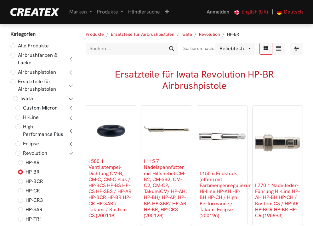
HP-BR (33, 172)
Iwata (26, 98)
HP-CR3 (34, 200)
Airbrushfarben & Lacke (38, 59)
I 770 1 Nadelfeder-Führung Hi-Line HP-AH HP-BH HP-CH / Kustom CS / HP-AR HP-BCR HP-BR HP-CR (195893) (277, 200)
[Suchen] (171, 49)
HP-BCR (34, 181)
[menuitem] (144, 12)
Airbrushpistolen (37, 72)
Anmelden (218, 11)
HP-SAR (34, 209)
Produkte (95, 34)
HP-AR (33, 162)
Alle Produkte (33, 45)
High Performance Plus (43, 130)
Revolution (35, 153)
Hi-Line (31, 117)
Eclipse (31, 143)
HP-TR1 (34, 219)
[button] (167, 12)
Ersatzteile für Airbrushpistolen (37, 85)
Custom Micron (40, 108)
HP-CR (33, 190)
